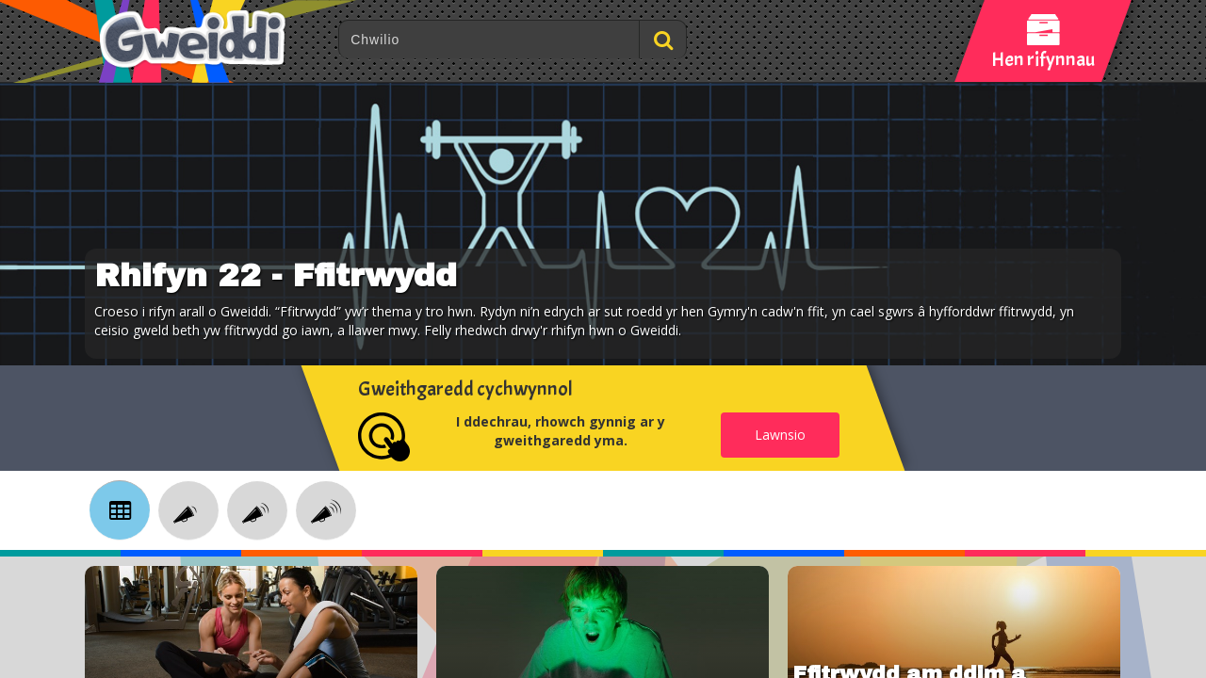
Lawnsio (780, 435)
